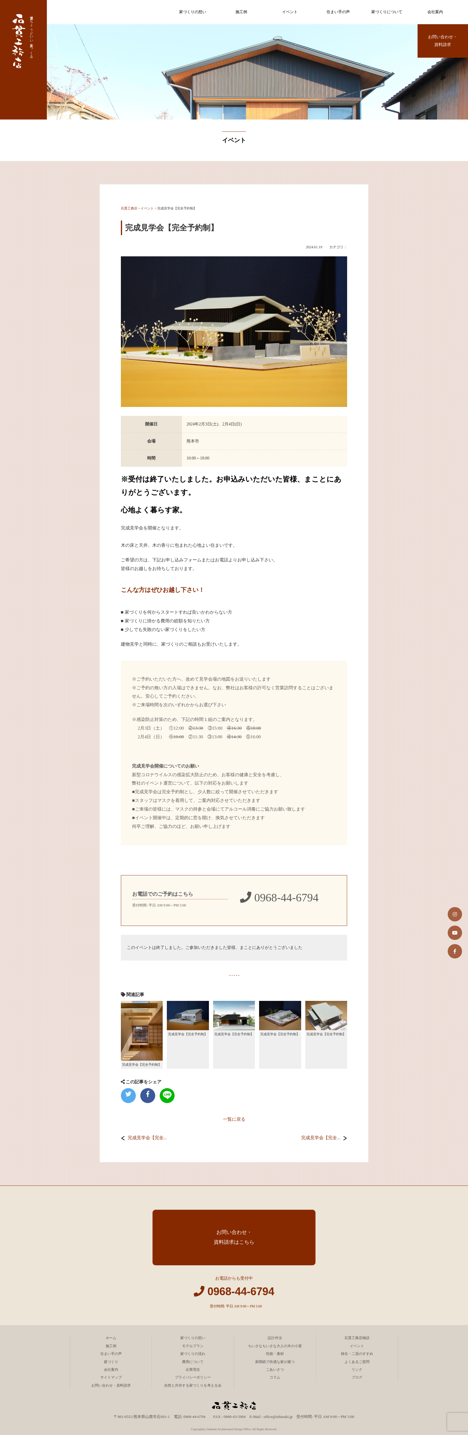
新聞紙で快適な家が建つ (275, 1362)
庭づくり (111, 1362)
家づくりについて (386, 12)
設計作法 (275, 1338)
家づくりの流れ (192, 1354)
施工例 (241, 12)
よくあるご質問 (357, 1362)
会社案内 (435, 12)
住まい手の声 (338, 12)
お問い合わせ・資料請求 (442, 41)
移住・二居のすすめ (357, 1354)
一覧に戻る (234, 1119)
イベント (290, 12)
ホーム (111, 1338)
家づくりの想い (192, 12)
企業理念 (193, 1369)
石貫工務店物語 (357, 1338)
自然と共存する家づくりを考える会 (192, 1385)
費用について (193, 1362)
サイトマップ (111, 1377)
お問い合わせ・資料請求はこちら (234, 1237)
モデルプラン (193, 1346)
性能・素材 (275, 1354)
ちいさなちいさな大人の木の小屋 (275, 1346)
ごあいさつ (275, 1369)
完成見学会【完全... (147, 1137)
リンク (357, 1369)
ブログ (357, 1377)
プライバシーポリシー (193, 1377)
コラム (275, 1377)
